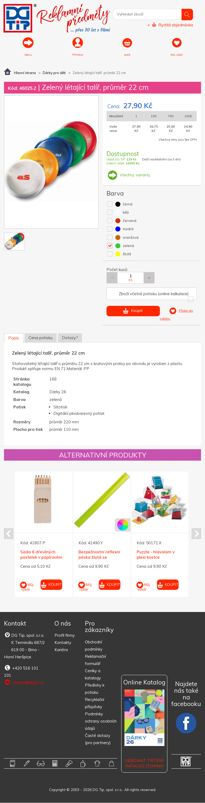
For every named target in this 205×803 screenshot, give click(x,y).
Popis (13, 338)
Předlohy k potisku (94, 689)
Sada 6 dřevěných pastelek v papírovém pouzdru (41, 557)
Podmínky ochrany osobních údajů (101, 721)
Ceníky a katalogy (93, 674)
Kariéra (61, 650)
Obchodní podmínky (93, 646)
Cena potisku (41, 338)
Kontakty (62, 643)
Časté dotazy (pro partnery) (98, 739)
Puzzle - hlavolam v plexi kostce (156, 555)
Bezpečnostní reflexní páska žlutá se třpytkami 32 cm (99, 557)
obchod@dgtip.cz (24, 682)
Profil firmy (64, 635)
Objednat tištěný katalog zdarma (144, 764)
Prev (8, 534)
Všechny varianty (129, 175)
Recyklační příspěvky (94, 703)
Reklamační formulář (95, 660)
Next (196, 534)
